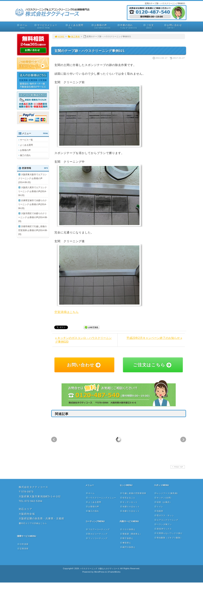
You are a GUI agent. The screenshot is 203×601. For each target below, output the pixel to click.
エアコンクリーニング (166, 520)
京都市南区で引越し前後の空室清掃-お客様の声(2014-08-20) (32, 230)
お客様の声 (103, 26)
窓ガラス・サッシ (164, 515)
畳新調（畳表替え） (131, 534)
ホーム (24, 26)
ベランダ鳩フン (163, 524)
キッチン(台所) (162, 498)
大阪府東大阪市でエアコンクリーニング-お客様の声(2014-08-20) (32, 178)
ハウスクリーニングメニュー (101, 498)
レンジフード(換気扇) (166, 493)
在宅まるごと (127, 498)
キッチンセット (129, 502)
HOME (59, 36)
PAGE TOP (177, 467)
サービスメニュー (48, 26)
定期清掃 (22, 548)
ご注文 (152, 26)
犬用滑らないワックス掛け (168, 533)
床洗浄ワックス (163, 529)
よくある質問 (77, 26)
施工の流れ (25, 155)
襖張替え (125, 543)
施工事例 (74, 36)
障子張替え (126, 538)
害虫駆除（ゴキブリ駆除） (168, 538)
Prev (54, 439)
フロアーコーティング (98, 529)
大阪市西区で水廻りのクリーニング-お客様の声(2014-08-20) (32, 217)
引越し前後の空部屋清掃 (133, 493)
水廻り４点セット (130, 507)
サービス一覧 (26, 140)
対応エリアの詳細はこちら (33, 523)
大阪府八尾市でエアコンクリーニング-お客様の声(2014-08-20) (32, 191)
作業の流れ (129, 26)
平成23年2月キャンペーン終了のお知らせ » (154, 337)
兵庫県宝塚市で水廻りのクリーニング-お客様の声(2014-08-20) (32, 204)
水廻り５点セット (130, 511)
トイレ (158, 507)
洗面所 (158, 511)
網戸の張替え (127, 547)
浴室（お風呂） (163, 502)
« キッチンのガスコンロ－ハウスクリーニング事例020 (83, 339)
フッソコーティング (97, 538)
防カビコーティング (97, 534)
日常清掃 (22, 544)
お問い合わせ (176, 26)
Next (183, 439)
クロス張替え (127, 529)
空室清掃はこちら (66, 311)
